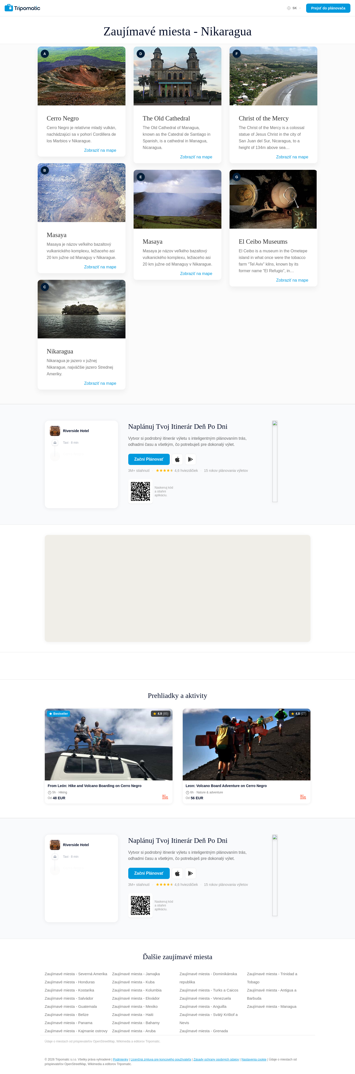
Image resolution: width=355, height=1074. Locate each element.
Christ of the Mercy (264, 118)
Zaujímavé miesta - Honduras (70, 982)
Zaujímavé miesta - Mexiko (135, 1006)
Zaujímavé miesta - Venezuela (205, 998)
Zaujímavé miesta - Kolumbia (137, 990)
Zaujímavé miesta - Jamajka (136, 974)
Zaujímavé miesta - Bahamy (136, 1023)
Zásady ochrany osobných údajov (216, 1059)
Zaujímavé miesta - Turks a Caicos (209, 990)
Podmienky (120, 1059)
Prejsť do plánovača (328, 8)
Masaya (57, 234)
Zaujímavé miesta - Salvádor (69, 998)
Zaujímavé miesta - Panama (69, 1023)
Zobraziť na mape (100, 150)
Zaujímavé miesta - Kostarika (69, 990)
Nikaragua (60, 351)
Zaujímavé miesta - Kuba (133, 982)
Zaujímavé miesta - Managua (271, 1006)
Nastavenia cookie (254, 1059)
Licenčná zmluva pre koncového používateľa (161, 1059)
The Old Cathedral (166, 118)
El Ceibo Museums (263, 241)
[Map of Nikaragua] (177, 588)
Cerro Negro (63, 118)
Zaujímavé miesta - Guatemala (71, 1006)
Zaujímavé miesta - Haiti (132, 1014)
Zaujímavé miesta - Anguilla (203, 1006)
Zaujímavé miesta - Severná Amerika (76, 974)
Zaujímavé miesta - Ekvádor (136, 998)
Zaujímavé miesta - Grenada (204, 1031)
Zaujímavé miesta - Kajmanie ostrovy (76, 1031)
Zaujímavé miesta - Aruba (134, 1031)
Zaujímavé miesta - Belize (67, 1014)
